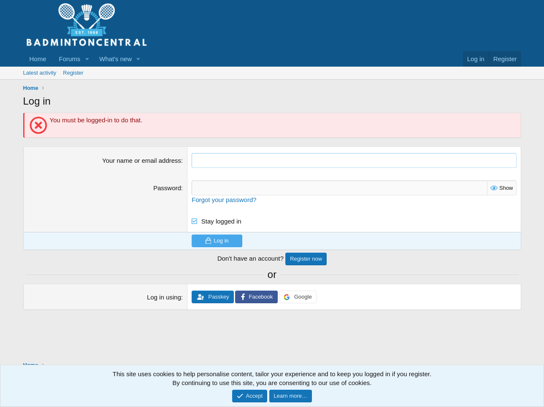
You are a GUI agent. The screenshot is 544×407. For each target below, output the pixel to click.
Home (38, 58)
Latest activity (40, 73)
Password (167, 187)
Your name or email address (141, 160)
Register (73, 73)
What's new (115, 58)
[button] (87, 59)
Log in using (164, 297)
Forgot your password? (224, 199)
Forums (70, 58)
